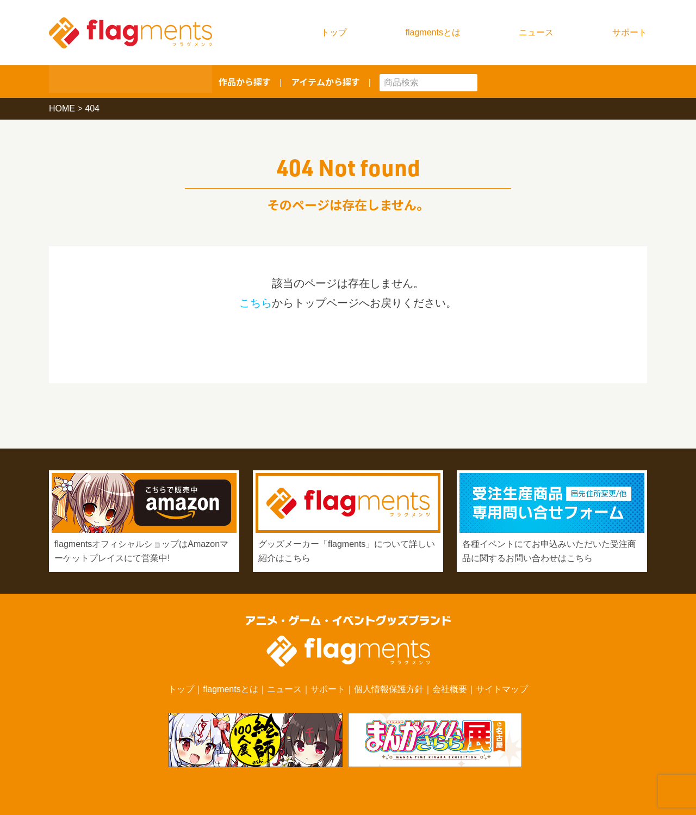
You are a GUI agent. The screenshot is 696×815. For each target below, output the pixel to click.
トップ (334, 32)
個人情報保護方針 (389, 689)
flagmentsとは (433, 32)
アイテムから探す (325, 81)
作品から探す (245, 81)
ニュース (536, 32)
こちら (255, 303)
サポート (629, 32)
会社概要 (449, 689)
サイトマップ (502, 689)
